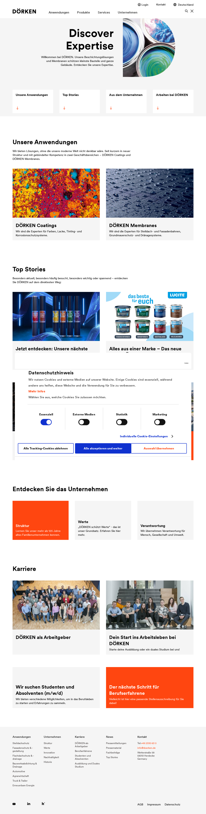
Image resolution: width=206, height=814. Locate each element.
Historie (48, 761)
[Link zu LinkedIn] (28, 803)
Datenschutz (172, 804)
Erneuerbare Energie (23, 785)
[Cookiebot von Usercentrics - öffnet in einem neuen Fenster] (171, 363)
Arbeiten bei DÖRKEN (172, 101)
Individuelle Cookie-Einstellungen (144, 436)
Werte (47, 747)
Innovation (49, 752)
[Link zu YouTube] (14, 803)
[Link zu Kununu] (43, 803)
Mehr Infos (36, 391)
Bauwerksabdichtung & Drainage (25, 765)
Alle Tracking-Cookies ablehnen (46, 448)
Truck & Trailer (20, 780)
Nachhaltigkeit (51, 757)
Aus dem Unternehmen (126, 101)
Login (143, 4)
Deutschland (183, 4)
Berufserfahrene (83, 751)
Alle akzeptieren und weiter (103, 448)
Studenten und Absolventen (83, 757)
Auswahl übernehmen (159, 448)
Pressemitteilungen (116, 743)
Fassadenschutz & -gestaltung (23, 749)
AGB (140, 804)
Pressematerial (113, 747)
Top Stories (70, 101)
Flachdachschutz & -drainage (23, 757)
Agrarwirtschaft (21, 776)
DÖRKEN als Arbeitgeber (81, 745)
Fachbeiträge (113, 752)
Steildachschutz (21, 743)
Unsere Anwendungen (31, 101)
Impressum (154, 804)
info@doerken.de (146, 747)
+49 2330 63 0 (148, 743)
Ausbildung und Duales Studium (87, 765)
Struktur (48, 743)
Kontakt (161, 4)
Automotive (19, 771)
